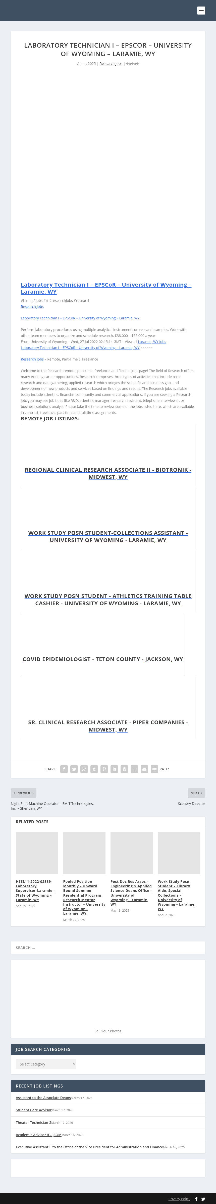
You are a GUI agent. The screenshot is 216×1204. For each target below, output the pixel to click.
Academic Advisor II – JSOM (39, 1134)
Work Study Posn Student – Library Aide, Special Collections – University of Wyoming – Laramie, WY (177, 895)
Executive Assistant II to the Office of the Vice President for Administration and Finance (89, 1146)
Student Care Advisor (33, 1110)
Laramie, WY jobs (152, 341)
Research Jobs (111, 63)
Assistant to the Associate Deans (43, 1097)
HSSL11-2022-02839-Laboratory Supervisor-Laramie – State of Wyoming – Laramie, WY (35, 890)
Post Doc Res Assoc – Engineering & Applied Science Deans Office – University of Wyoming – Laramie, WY (131, 893)
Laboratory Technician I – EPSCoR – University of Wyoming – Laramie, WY (106, 287)
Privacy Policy (179, 1198)
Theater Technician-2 (33, 1122)
